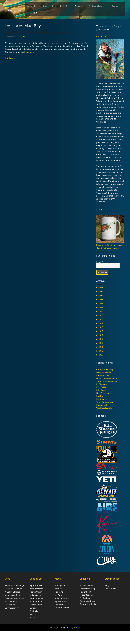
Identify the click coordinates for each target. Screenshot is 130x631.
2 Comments (12, 58)
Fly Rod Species (37, 585)
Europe (33, 607)
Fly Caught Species (99, 5)
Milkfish (76, 627)
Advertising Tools (88, 604)
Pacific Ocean (36, 591)
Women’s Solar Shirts (14, 598)
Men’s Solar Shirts (13, 595)
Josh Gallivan (102, 387)
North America (36, 598)
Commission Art (12, 607)
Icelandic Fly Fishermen (107, 381)
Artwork (81, 5)
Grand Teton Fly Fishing (107, 378)
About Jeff (34, 5)
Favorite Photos (62, 607)
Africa (32, 617)
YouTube (59, 595)
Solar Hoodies (11, 601)
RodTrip (100, 396)
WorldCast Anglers (105, 407)
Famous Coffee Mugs (14, 585)
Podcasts (59, 591)
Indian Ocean (36, 595)
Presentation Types (89, 588)
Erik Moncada (102, 375)
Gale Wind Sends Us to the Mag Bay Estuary (38, 32)
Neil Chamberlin (103, 393)
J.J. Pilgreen (101, 384)
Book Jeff (66, 5)
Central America (37, 604)
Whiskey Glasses (12, 591)
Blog (54, 6)
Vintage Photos (62, 585)
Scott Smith (101, 399)
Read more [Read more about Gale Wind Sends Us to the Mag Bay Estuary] (29, 52)
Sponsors (118, 5)
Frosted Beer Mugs (13, 588)
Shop (45, 6)
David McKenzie (103, 372)
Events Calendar (87, 585)
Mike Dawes (101, 390)
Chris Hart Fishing (104, 369)
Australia (34, 611)
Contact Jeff (32, 13)
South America (36, 601)
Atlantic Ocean (36, 588)
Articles (58, 588)
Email (99, 262)
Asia (32, 614)
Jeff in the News (62, 598)
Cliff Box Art (10, 604)
